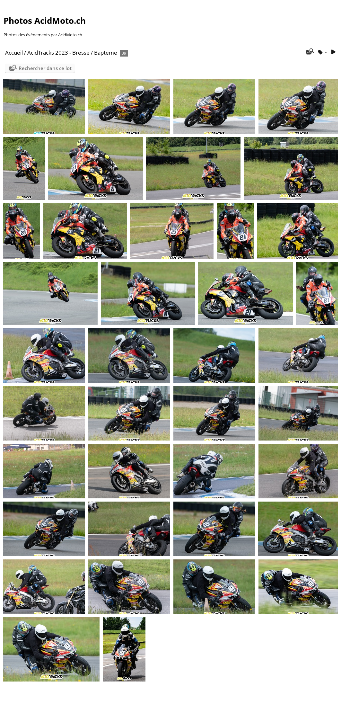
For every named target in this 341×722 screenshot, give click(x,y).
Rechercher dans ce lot (45, 68)
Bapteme (105, 52)
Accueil (14, 52)
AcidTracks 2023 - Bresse (58, 52)
